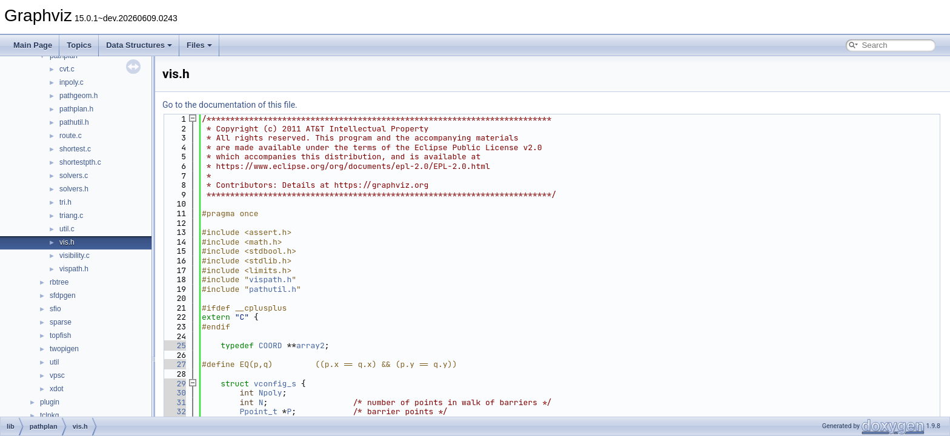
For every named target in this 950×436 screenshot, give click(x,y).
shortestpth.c (80, 162)
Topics (79, 45)
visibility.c (74, 255)
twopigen (64, 349)
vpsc (57, 375)
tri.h (65, 202)
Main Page (32, 45)
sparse (60, 322)
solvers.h (73, 189)
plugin (49, 402)
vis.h (67, 242)
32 (174, 411)
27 (174, 364)
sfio (55, 309)
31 (174, 402)
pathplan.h (76, 109)
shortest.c (75, 149)
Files (199, 45)
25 (174, 345)
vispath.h (73, 269)
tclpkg (49, 415)
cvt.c (67, 69)
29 (174, 383)
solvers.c (73, 175)
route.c (70, 135)
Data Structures (139, 45)
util (54, 362)
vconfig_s (275, 383)
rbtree (59, 282)
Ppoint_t (258, 411)
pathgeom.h (78, 95)
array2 (310, 345)
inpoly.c (71, 82)
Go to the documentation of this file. (229, 105)
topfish (60, 335)
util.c (67, 229)
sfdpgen (63, 295)
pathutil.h (74, 122)
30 (174, 393)
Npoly (270, 393)
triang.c (71, 215)
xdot (57, 389)
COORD (270, 345)
